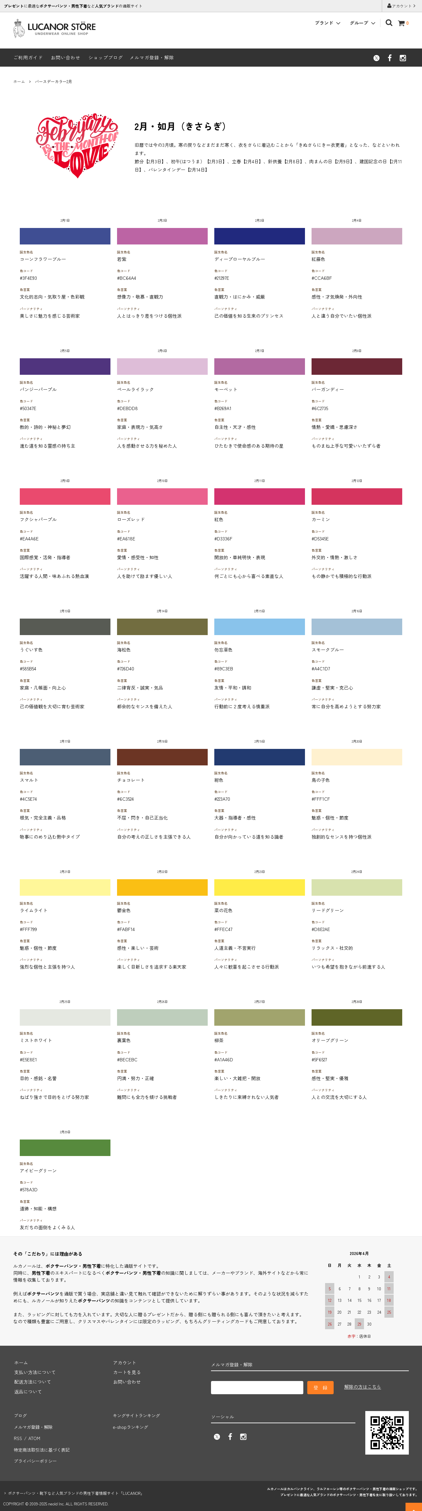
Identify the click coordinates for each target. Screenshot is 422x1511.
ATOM (33, 1433)
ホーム (19, 81)
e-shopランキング (130, 1424)
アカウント (402, 6)
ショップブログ (105, 57)
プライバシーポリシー (36, 1453)
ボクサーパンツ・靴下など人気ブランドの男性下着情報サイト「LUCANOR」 (76, 1485)
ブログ (20, 1414)
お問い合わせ (65, 57)
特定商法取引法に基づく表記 (43, 1443)
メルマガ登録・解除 (152, 57)
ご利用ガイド (28, 57)
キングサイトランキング (137, 1414)
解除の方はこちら (362, 1386)
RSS (17, 1433)
